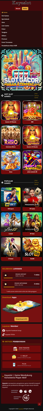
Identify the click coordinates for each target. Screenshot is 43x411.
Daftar (25, 8)
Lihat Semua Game (36, 95)
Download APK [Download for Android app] (21, 319)
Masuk (18, 8)
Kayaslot (21, 409)
